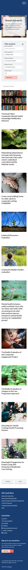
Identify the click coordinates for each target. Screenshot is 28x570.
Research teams (8, 64)
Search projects (8, 46)
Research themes (8, 58)
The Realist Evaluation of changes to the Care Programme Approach (11, 391)
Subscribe (8, 551)
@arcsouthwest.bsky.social (10, 528)
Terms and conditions (6, 521)
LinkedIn (5, 525)
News (2, 508)
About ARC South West (7, 496)
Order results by (8, 52)
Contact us (4, 518)
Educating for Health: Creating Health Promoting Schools (12, 428)
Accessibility (4, 523)
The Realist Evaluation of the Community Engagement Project (11, 354)
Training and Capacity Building (9, 505)
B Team (10, 566)
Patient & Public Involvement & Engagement (12, 500)
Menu (24, 3)
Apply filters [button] (9, 77)
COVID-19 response (6, 503)
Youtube (4, 532)
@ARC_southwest (7, 530)
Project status (8, 70)
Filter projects (9, 44)
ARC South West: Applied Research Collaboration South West (5, 5)
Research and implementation (9, 498)
